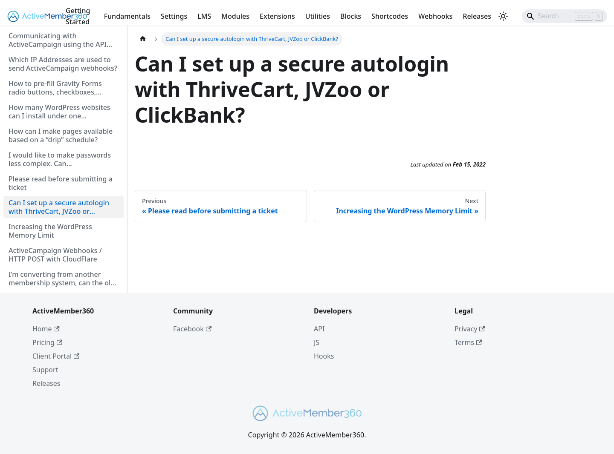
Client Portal (55, 356)
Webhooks (435, 16)
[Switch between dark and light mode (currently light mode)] (503, 16)
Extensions (277, 16)
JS (316, 342)
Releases (477, 16)
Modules (235, 16)
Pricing (47, 342)
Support (45, 369)
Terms (468, 342)
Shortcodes (389, 16)
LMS (204, 16)
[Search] (564, 16)
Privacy (470, 328)
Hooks (324, 356)
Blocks (350, 16)
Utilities (317, 16)
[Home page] (143, 39)
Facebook (192, 328)
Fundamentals (127, 16)
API (319, 328)
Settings (174, 16)
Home (46, 328)
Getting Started (78, 16)
